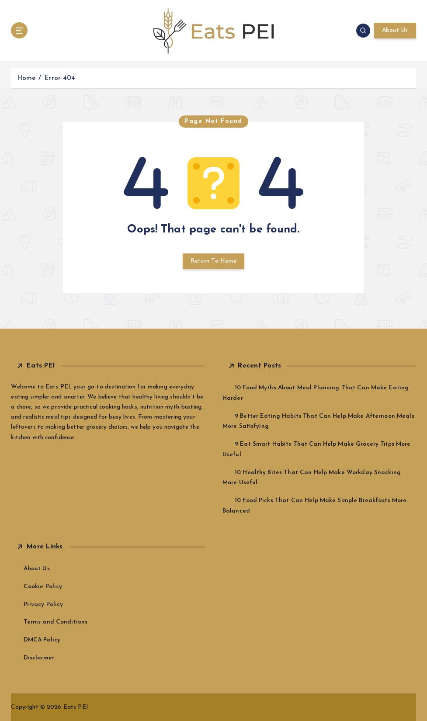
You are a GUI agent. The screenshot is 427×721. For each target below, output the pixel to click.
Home (26, 78)
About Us (395, 30)
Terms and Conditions (56, 622)
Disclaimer (39, 658)
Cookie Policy (43, 586)
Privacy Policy (43, 604)
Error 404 (59, 78)
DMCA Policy (42, 640)
